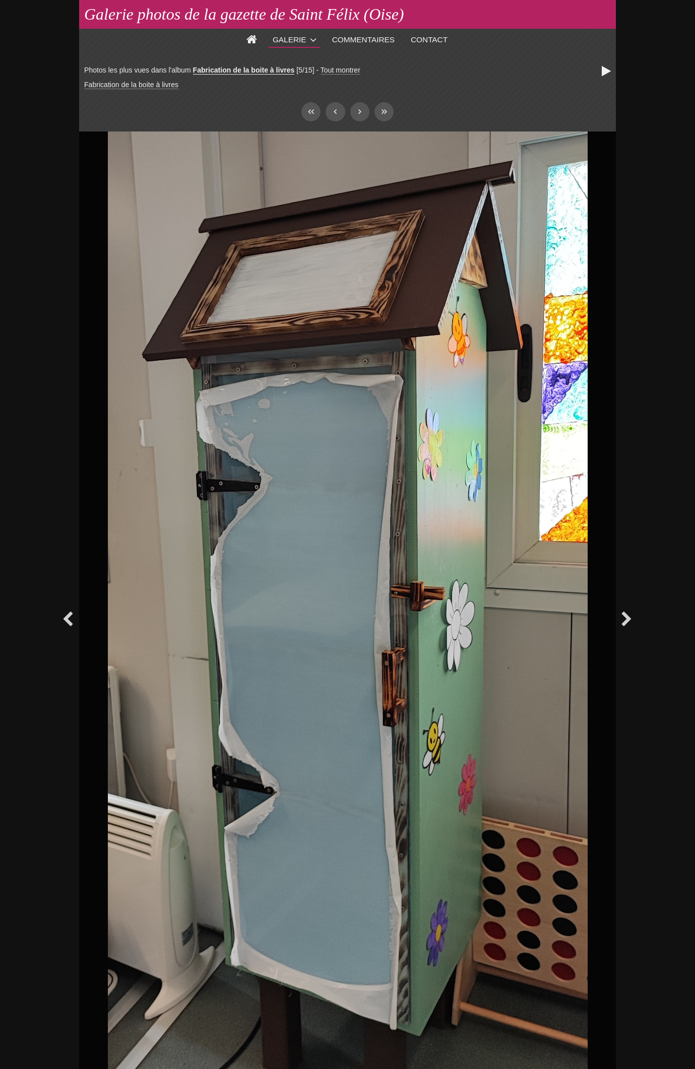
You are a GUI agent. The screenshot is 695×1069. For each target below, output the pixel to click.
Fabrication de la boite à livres (244, 70)
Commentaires (363, 39)
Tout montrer (340, 70)
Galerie (289, 39)
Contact (429, 39)
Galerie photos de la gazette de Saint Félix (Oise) (244, 14)
